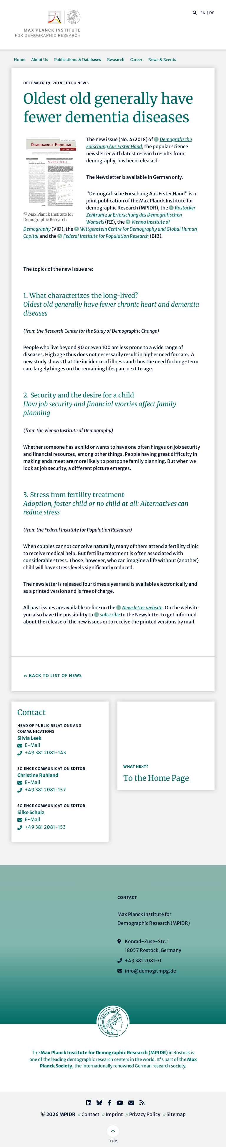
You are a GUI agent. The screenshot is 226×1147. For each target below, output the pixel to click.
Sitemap (176, 1114)
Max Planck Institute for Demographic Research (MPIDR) (104, 1052)
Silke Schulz (30, 812)
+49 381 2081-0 (143, 960)
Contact (90, 1114)
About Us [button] (39, 59)
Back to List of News (56, 675)
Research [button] (115, 59)
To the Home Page (156, 778)
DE (212, 13)
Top (113, 1141)
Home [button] (19, 59)
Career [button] (136, 59)
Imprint (114, 1114)
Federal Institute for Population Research (106, 236)
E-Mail (32, 745)
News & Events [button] (162, 59)
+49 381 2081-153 (45, 827)
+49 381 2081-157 (45, 790)
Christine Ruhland (37, 775)
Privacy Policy (144, 1114)
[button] (195, 12)
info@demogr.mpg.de (150, 971)
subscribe (110, 615)
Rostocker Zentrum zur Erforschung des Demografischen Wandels (140, 215)
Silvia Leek (29, 738)
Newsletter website (142, 607)
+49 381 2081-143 (45, 752)
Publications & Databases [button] (77, 59)
